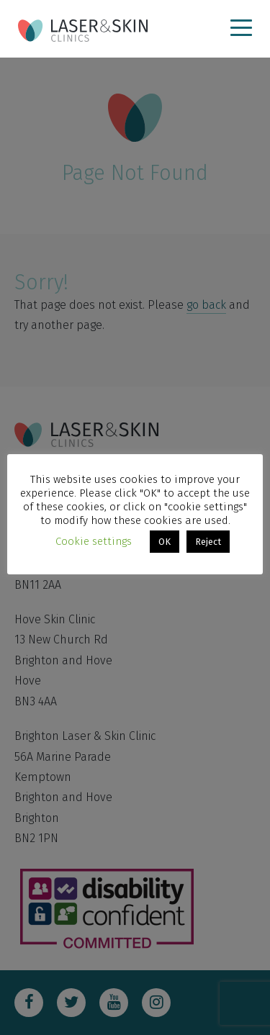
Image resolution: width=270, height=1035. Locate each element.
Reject (208, 541)
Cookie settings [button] (93, 541)
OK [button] (164, 541)
